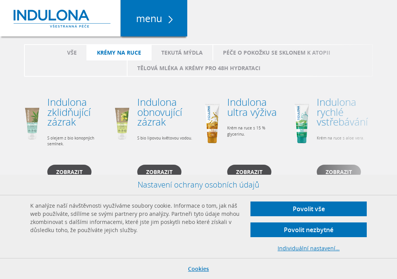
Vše (72, 52)
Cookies (198, 268)
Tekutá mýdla (182, 52)
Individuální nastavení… (309, 248)
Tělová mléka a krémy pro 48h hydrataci (199, 68)
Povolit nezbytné (308, 230)
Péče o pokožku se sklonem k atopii (276, 52)
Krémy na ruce (119, 52)
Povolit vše (309, 209)
